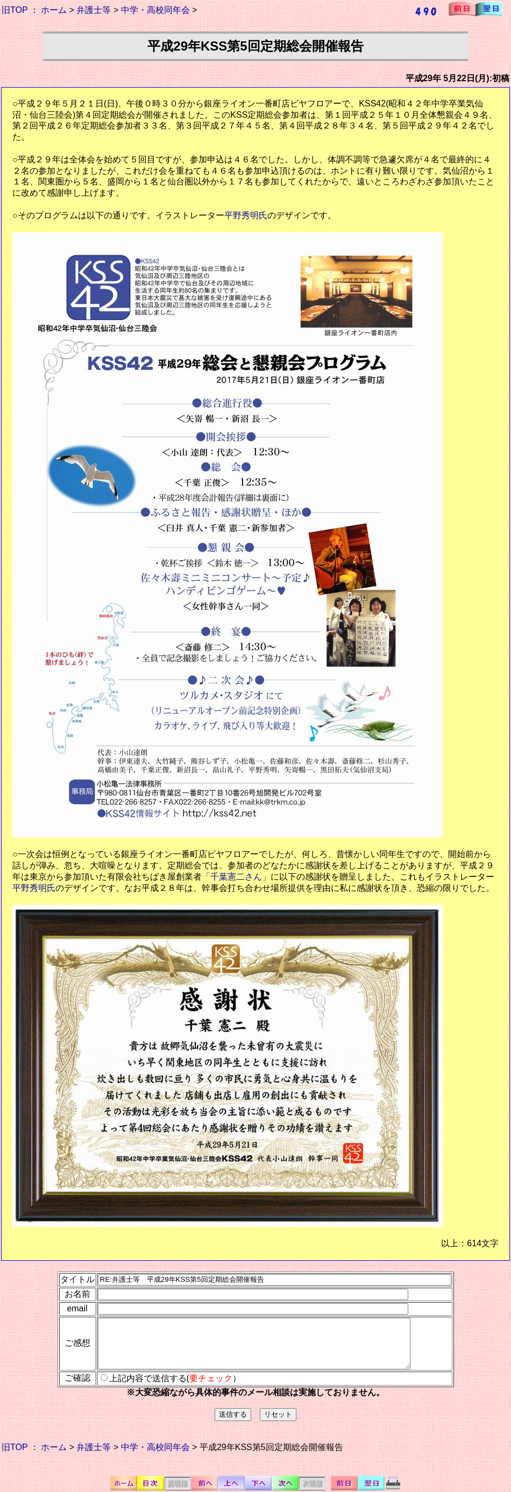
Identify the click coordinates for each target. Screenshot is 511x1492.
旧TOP (14, 10)
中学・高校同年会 (155, 10)
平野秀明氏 (245, 215)
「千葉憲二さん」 (236, 876)
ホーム (54, 10)
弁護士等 (93, 10)
